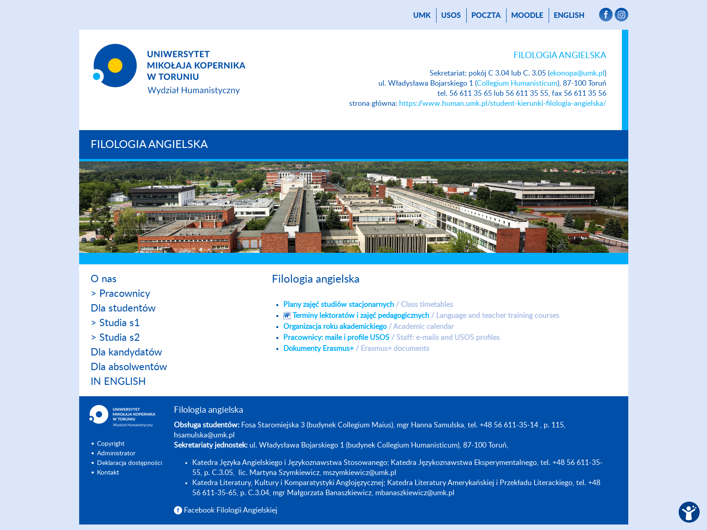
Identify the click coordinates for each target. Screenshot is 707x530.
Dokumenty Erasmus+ (356, 348)
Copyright (110, 444)
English (569, 15)
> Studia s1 (115, 323)
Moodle (527, 15)
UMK (422, 15)
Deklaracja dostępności (129, 463)
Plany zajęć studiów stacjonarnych (368, 304)
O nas (104, 279)
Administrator (116, 453)
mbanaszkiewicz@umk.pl (414, 493)
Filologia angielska (149, 144)
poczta (486, 15)
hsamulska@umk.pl (204, 435)
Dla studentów (123, 308)
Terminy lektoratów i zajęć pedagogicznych (425, 315)
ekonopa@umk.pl (577, 73)
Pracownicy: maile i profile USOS (391, 337)
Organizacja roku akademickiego (368, 326)
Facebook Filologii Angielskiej (230, 510)
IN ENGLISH (118, 382)
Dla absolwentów (129, 367)
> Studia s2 (115, 338)
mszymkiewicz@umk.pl (359, 472)
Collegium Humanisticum (517, 83)
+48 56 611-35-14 (509, 425)
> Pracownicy (120, 294)
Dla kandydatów (126, 352)
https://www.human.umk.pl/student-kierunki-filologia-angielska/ (502, 103)
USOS (451, 15)
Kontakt (108, 473)
